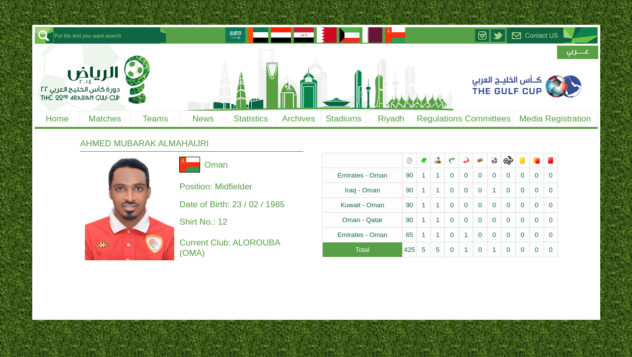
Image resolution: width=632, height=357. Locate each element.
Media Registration (555, 118)
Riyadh (391, 118)
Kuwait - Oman (362, 205)
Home (57, 118)
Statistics (251, 118)
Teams (155, 118)
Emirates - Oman (363, 175)
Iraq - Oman (362, 190)
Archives (298, 118)
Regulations (439, 118)
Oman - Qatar (362, 220)
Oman (215, 165)
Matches (105, 118)
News (202, 118)
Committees (487, 118)
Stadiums (343, 118)
